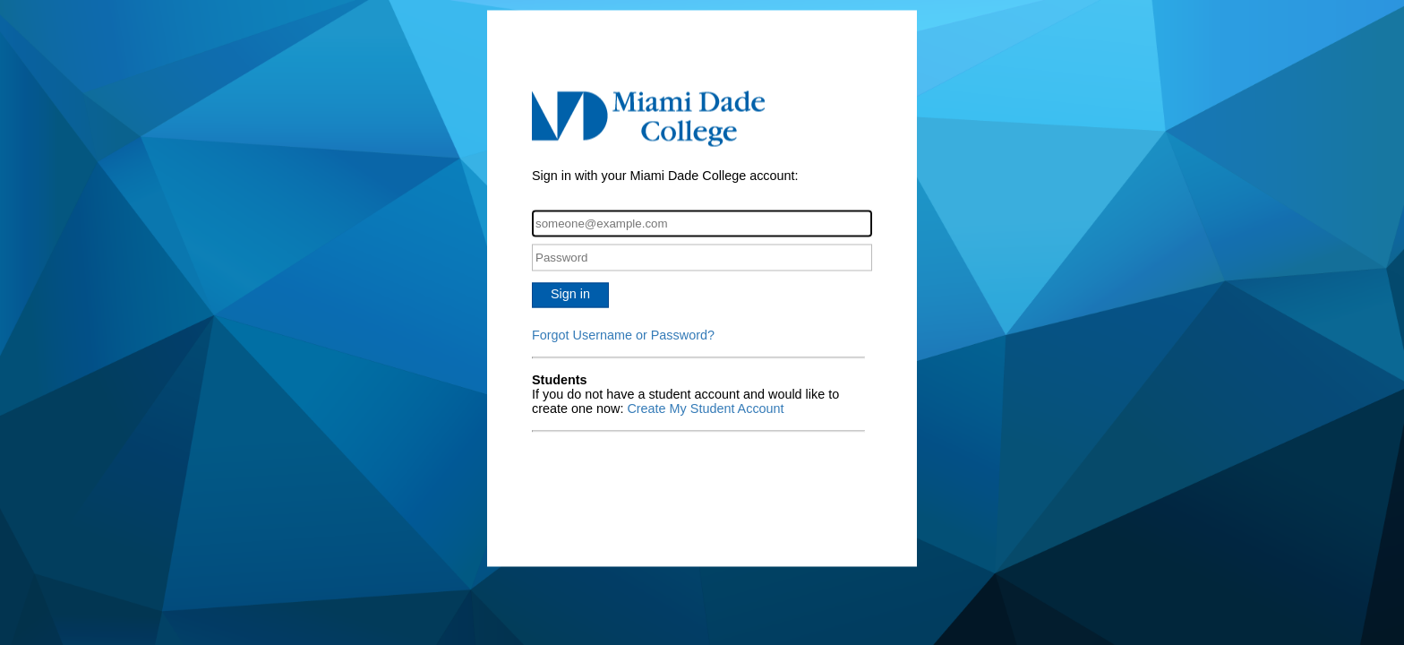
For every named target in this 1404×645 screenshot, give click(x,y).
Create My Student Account (705, 409)
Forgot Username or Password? (623, 336)
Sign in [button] (570, 295)
